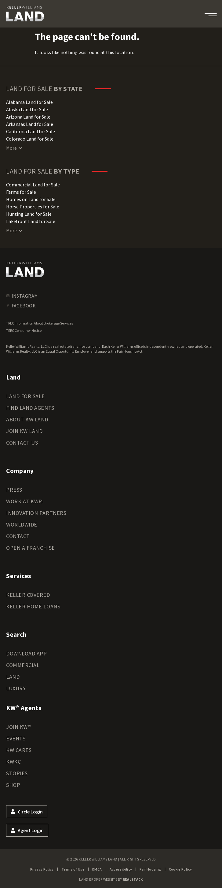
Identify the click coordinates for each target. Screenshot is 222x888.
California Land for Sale (30, 131)
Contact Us (22, 442)
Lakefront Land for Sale (30, 221)
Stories (17, 773)
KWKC (13, 761)
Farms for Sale (21, 192)
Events (15, 738)
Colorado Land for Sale (29, 139)
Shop (13, 784)
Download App (26, 653)
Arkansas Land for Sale (29, 124)
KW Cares (18, 750)
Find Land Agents (30, 407)
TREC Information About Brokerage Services (39, 323)
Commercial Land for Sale (33, 185)
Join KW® (18, 726)
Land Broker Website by (111, 879)
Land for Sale (25, 396)
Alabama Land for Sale (29, 102)
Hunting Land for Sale (29, 214)
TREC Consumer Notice (24, 330)
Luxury (16, 688)
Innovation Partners (36, 512)
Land (13, 676)
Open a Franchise (30, 547)
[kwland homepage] (25, 269)
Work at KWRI (25, 501)
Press (14, 489)
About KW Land (27, 419)
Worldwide (21, 524)
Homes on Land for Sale (31, 199)
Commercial (22, 665)
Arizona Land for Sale (28, 117)
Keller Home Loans (33, 606)
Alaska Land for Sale (27, 109)
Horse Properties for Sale (32, 207)
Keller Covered (28, 594)
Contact (18, 536)
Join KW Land (24, 431)
